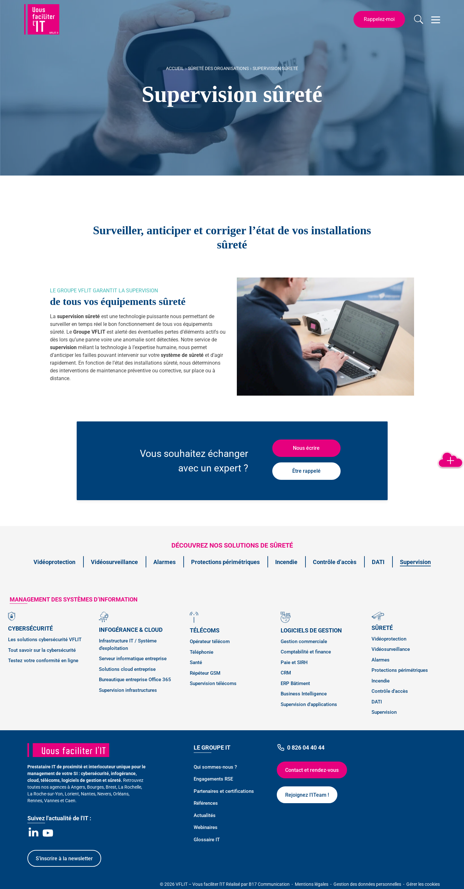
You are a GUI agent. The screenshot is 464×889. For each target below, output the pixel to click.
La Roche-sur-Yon (45, 793)
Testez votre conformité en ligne (43, 660)
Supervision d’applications (309, 704)
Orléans (121, 793)
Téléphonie (201, 652)
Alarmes (164, 562)
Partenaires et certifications (224, 791)
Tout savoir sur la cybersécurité (42, 650)
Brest (111, 787)
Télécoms (204, 630)
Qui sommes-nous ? (215, 767)
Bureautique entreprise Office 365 (135, 679)
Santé (196, 662)
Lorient (72, 793)
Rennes (34, 800)
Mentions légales (312, 884)
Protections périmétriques (225, 562)
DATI (378, 562)
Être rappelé (306, 471)
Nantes (88, 793)
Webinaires (206, 827)
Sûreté (382, 627)
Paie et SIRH (294, 662)
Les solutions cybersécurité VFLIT (45, 639)
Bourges (95, 787)
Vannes (51, 800)
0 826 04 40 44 (300, 747)
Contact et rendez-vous (312, 770)
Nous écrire (306, 448)
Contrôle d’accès (334, 562)
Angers (78, 787)
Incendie (286, 562)
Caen (70, 800)
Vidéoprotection (54, 562)
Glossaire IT (207, 840)
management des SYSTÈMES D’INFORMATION (74, 599)
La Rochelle (129, 787)
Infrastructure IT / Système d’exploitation (128, 644)
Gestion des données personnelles (368, 884)
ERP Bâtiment (295, 683)
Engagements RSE (213, 779)
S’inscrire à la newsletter (64, 858)
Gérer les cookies (423, 884)
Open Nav (434, 16)
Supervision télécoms (213, 683)
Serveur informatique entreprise (133, 659)
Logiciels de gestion (311, 630)
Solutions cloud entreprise (127, 669)
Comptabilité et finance (306, 652)
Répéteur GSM (205, 673)
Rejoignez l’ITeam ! (307, 795)
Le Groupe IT (212, 747)
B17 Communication (270, 884)
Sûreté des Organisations (218, 68)
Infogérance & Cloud (131, 629)
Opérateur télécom (210, 641)
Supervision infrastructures (128, 690)
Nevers (104, 793)
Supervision (415, 562)
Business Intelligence (304, 694)
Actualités (205, 815)
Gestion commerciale (304, 641)
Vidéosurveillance (114, 562)
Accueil (175, 68)
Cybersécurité (30, 628)
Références (206, 803)
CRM (286, 673)
